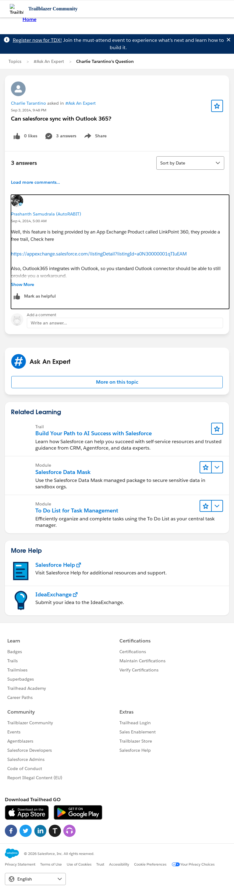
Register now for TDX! (37, 40)
